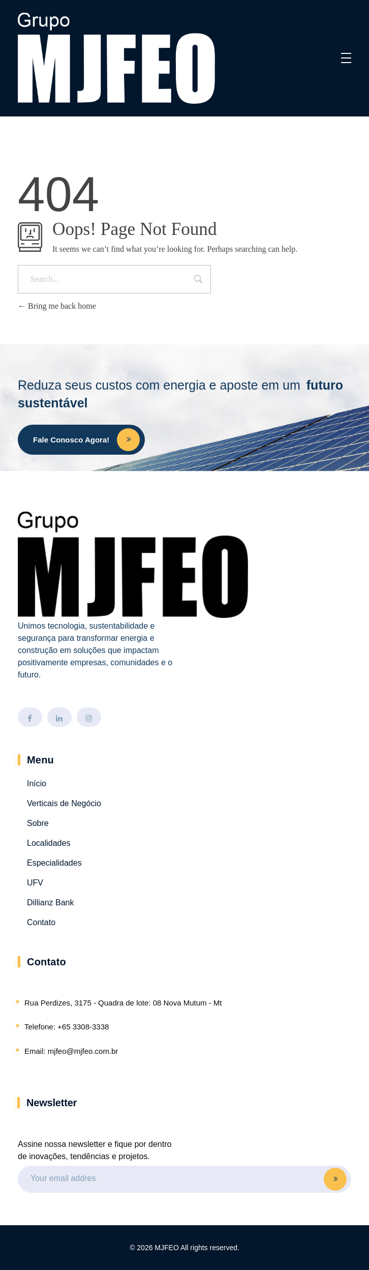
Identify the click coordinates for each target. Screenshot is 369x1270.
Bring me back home (57, 306)
